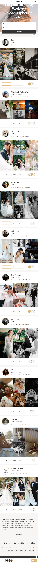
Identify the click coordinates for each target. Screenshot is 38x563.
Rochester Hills (20, 94)
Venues (21, 550)
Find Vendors (19, 31)
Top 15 (13, 236)
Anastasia (14, 419)
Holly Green (15, 231)
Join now (34, 560)
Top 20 (13, 424)
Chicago (18, 277)
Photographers (5, 547)
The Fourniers (15, 131)
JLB (12, 40)
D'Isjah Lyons (15, 370)
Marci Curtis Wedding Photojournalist (20, 92)
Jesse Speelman (16, 275)
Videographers (13, 547)
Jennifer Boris (15, 182)
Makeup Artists (26, 547)
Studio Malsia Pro (17, 468)
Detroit (13, 42)
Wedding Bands (14, 550)
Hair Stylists (31, 550)
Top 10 (13, 136)
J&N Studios (15, 319)
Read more (19, 534)
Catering (26, 550)
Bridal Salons (33, 547)
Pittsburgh (19, 421)
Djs (4, 550)
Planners (19, 547)
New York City (19, 470)
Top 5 (13, 45)
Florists (8, 550)
